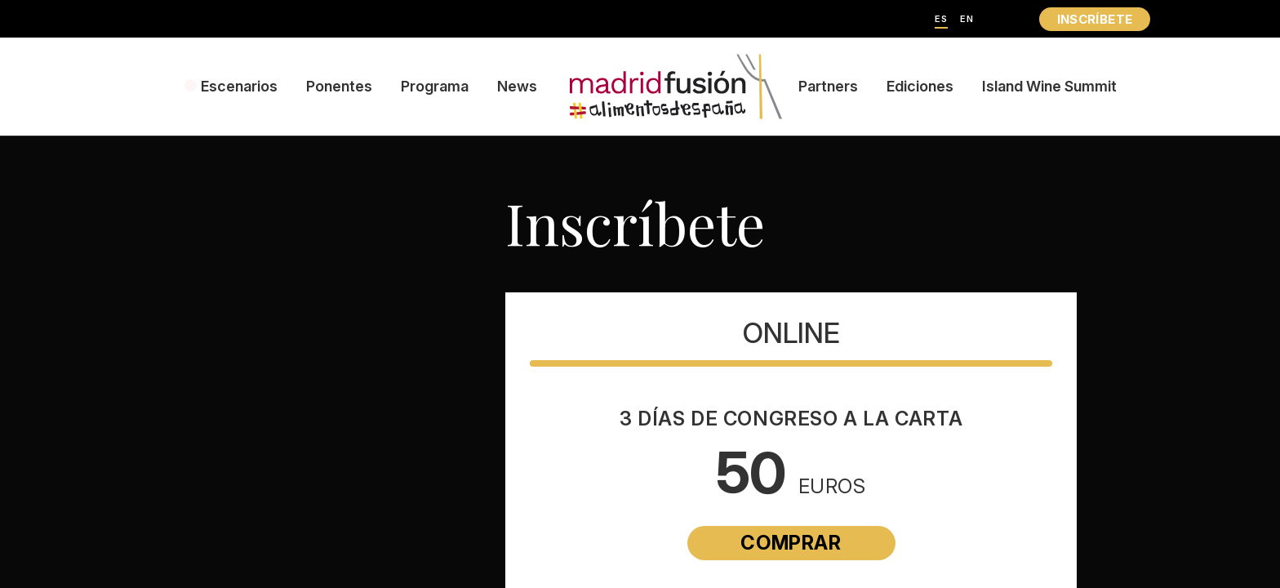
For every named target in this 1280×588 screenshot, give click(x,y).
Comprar (790, 543)
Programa (435, 86)
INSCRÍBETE (1095, 19)
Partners (828, 86)
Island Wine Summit (1049, 86)
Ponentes (339, 86)
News (517, 86)
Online (791, 333)
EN (967, 19)
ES (941, 19)
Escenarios (239, 86)
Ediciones (920, 86)
